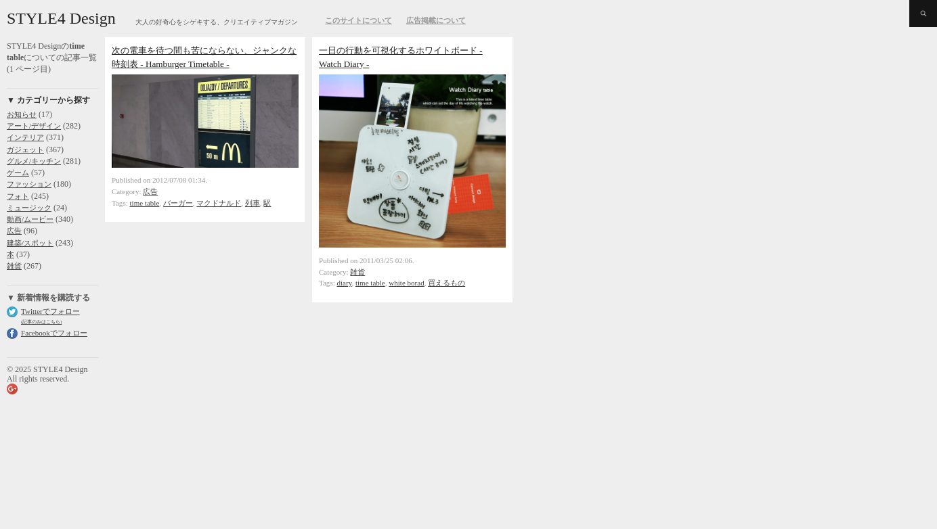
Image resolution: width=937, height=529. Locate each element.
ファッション (29, 184)
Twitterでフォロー (50, 311)
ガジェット (25, 149)
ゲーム (18, 172)
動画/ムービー (30, 219)
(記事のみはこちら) (41, 321)
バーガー (178, 203)
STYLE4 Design (61, 18)
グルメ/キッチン (34, 161)
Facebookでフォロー (54, 333)
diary (344, 283)
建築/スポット (30, 243)
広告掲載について (436, 20)
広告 (14, 231)
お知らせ (22, 114)
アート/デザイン (34, 126)
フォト (18, 196)
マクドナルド (218, 203)
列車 (252, 203)
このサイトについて (358, 20)
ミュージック (29, 208)
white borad (406, 283)
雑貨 (14, 266)
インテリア (25, 137)
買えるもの (446, 283)
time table (145, 203)
